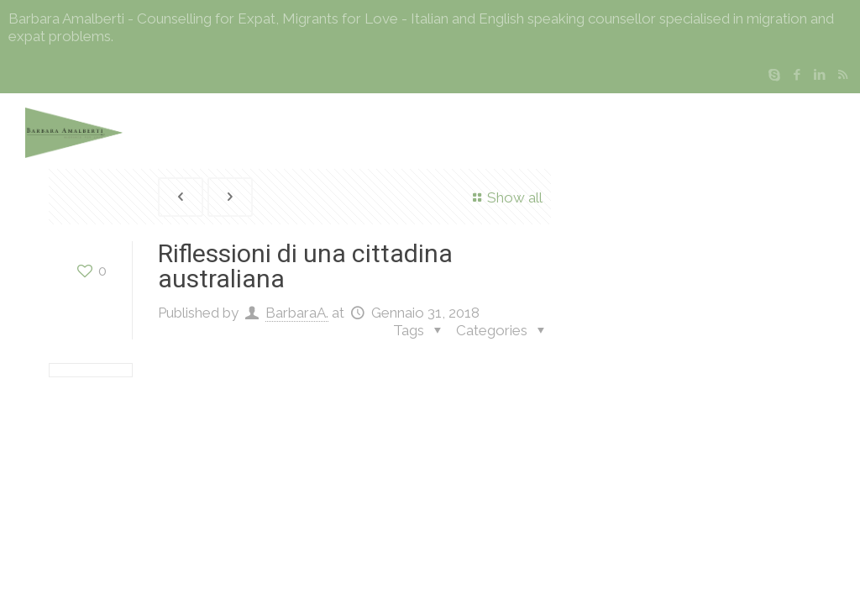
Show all (505, 197)
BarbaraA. (296, 312)
